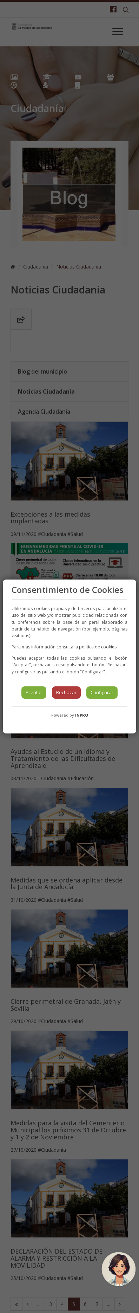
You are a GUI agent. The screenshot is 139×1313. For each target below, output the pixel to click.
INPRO (81, 715)
